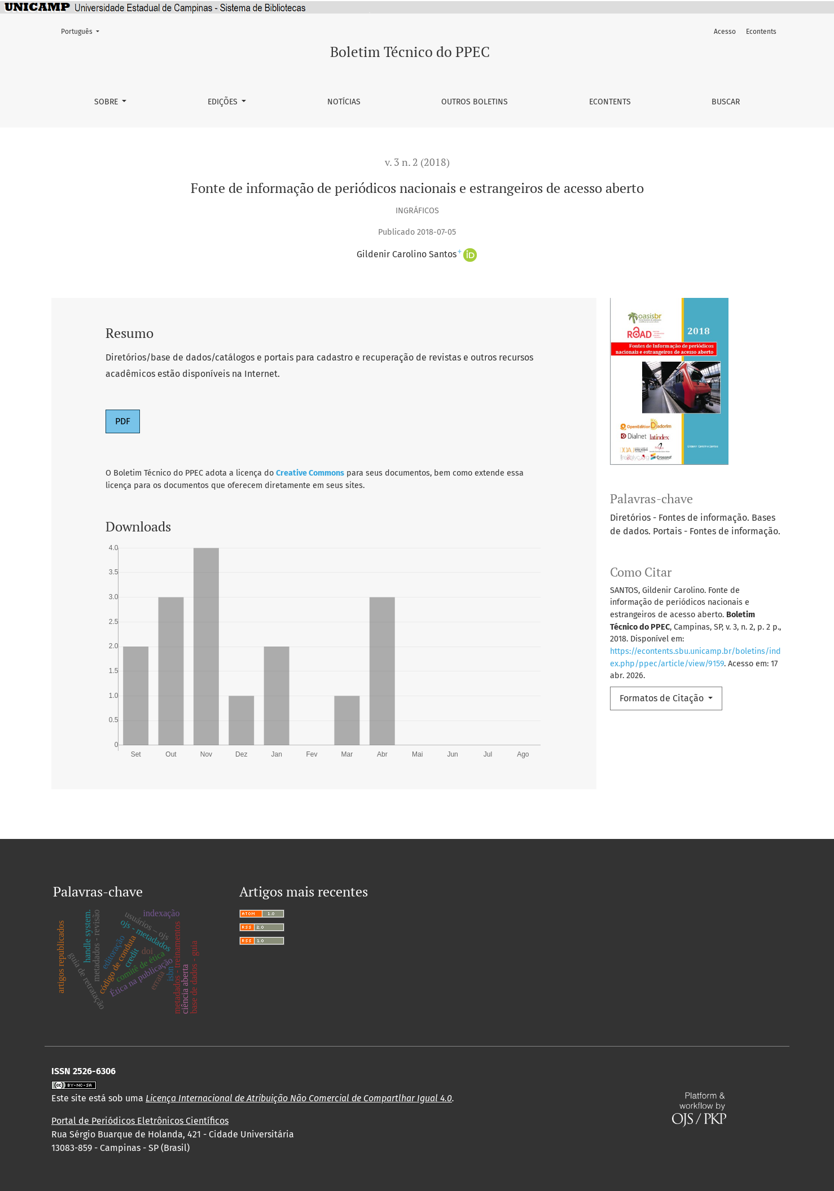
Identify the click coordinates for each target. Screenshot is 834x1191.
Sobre (107, 102)
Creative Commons (310, 473)
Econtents (610, 102)
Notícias (344, 102)
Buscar (726, 102)
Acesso (725, 32)
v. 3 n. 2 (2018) (417, 162)
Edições (224, 102)
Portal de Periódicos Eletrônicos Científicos (140, 1120)
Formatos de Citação (663, 698)
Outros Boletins (474, 102)
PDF (122, 421)
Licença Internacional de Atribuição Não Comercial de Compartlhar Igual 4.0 (299, 1098)
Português (83, 31)
